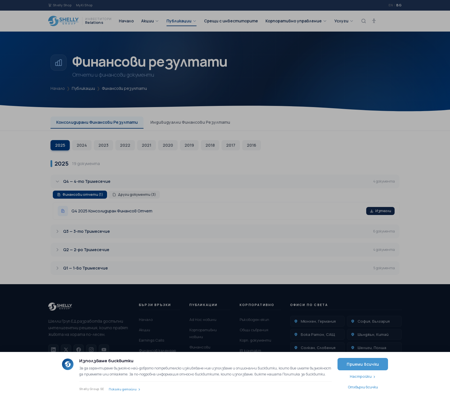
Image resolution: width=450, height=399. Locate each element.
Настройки (361, 376)
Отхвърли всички (363, 387)
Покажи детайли (123, 389)
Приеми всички (363, 364)
